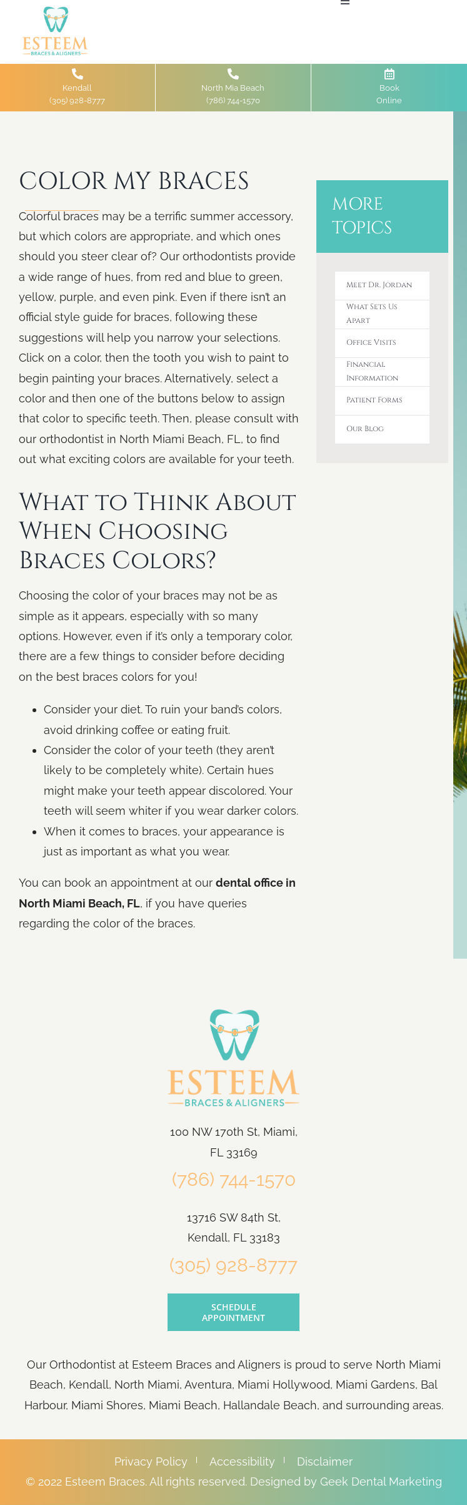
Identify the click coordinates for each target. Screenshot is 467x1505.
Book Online (389, 86)
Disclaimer (325, 1461)
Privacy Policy (151, 1461)
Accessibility (242, 1461)
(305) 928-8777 (233, 1265)
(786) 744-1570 (234, 1179)
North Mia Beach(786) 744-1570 (232, 86)
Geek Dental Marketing (381, 1481)
